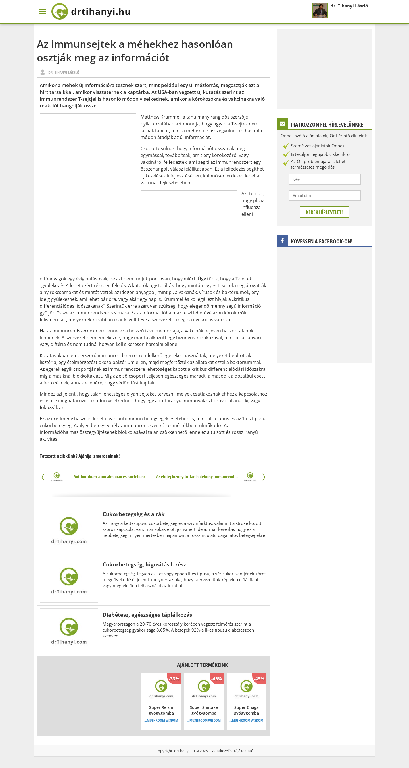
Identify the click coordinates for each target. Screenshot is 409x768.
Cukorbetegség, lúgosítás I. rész (144, 564)
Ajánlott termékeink (202, 665)
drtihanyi (91, 11)
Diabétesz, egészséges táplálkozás (147, 614)
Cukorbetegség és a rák (134, 513)
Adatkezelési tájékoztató (232, 750)
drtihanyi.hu (184, 750)
